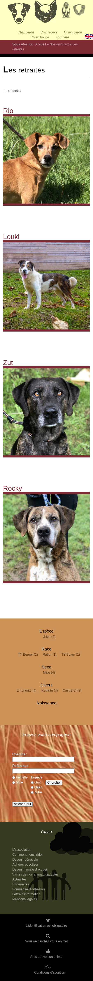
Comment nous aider (27, 854)
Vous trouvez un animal (46, 956)
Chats (45, 13)
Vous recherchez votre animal (46, 941)
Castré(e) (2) (72, 690)
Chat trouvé (48, 32)
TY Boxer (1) (70, 654)
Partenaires (20, 884)
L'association (21, 849)
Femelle (22, 777)
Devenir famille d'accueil (30, 869)
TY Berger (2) (28, 654)
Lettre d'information (26, 894)
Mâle (19, 782)
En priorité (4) (27, 690)
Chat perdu (26, 32)
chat (37, 782)
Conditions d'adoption (49, 972)
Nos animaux (59, 44)
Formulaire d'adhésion (28, 889)
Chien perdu (73, 32)
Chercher (19, 754)
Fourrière (62, 37)
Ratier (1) (49, 654)
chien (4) (48, 636)
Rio (8, 111)
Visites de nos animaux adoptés (35, 874)
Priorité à (80, 11)
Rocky (12, 488)
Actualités (19, 879)
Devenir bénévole (25, 859)
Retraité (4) (49, 690)
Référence (20, 766)
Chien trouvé (40, 37)
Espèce (36, 777)
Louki (11, 237)
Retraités (66, 11)
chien (38, 787)
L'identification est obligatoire (46, 925)
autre (38, 792)
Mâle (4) (49, 672)
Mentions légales (24, 899)
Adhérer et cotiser (25, 864)
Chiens (19, 13)
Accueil (40, 44)
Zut (8, 362)
